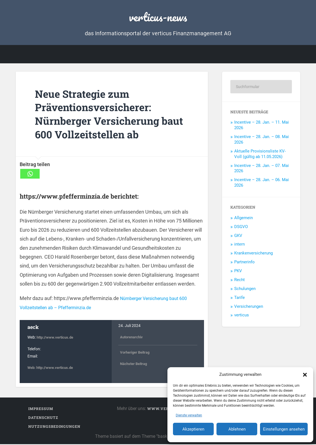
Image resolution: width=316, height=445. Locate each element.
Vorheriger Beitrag (136, 353)
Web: (32, 368)
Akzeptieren (193, 429)
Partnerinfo (244, 262)
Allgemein (243, 218)
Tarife (239, 298)
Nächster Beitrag (135, 364)
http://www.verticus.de (56, 338)
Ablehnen (237, 429)
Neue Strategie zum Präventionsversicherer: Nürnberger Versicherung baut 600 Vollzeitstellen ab (105, 114)
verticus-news (158, 16)
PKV (238, 271)
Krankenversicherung (253, 253)
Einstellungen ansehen (284, 429)
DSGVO (241, 227)
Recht (239, 280)
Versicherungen (248, 307)
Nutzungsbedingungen (54, 427)
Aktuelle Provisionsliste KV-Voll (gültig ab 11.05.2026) (260, 154)
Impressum (40, 409)
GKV (238, 236)
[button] (305, 374)
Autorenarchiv (132, 338)
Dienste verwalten (189, 415)
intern (239, 245)
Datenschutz (43, 418)
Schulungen (245, 289)
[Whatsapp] (30, 174)
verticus (241, 315)
